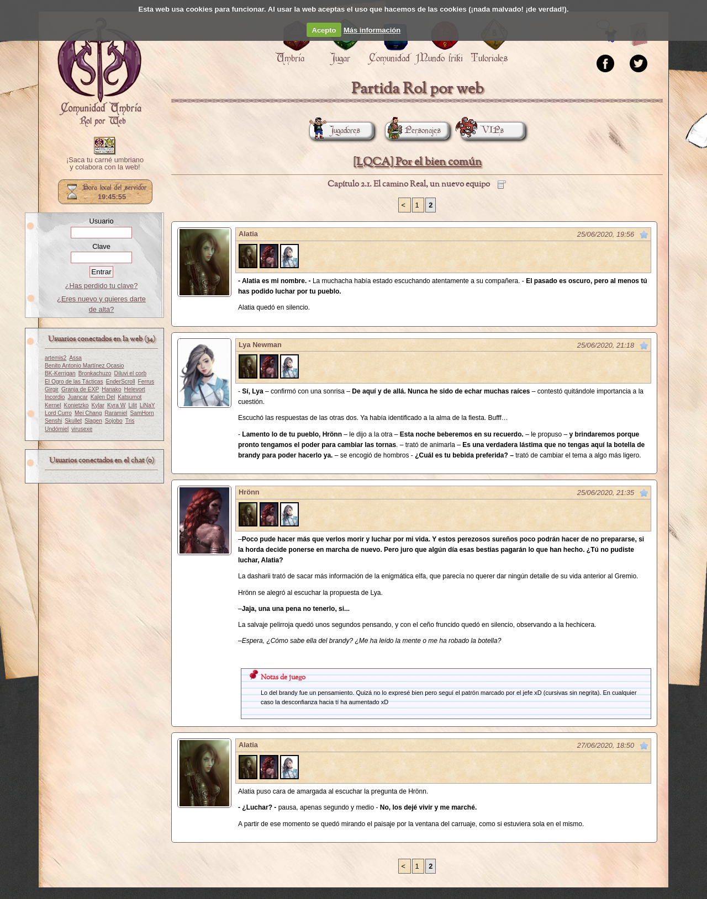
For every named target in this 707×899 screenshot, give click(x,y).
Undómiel (56, 429)
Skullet (73, 421)
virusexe (81, 429)
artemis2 (55, 358)
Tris (130, 421)
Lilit (132, 405)
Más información (372, 30)
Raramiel (115, 413)
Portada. (99, 72)
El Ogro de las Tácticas (74, 382)
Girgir (52, 389)
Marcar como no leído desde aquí (644, 234)
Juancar (77, 397)
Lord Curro (58, 413)
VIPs (482, 130)
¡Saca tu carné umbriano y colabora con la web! (105, 164)
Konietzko (76, 405)
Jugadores (334, 130)
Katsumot (129, 397)
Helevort (134, 389)
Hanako (111, 389)
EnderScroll (120, 382)
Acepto (324, 30)
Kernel (53, 405)
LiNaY (147, 405)
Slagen (93, 421)
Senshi (53, 421)
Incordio (55, 397)
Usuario (101, 221)
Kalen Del (103, 397)
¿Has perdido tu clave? (101, 285)
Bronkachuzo (95, 373)
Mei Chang (88, 413)
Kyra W (116, 405)
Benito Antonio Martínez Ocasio (84, 366)
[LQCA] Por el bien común (417, 162)
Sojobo (114, 421)
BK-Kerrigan (60, 373)
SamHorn (142, 413)
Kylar (98, 405)
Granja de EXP (80, 389)
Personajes (413, 130)
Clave (101, 246)
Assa (75, 358)
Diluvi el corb (130, 373)
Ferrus (146, 382)
